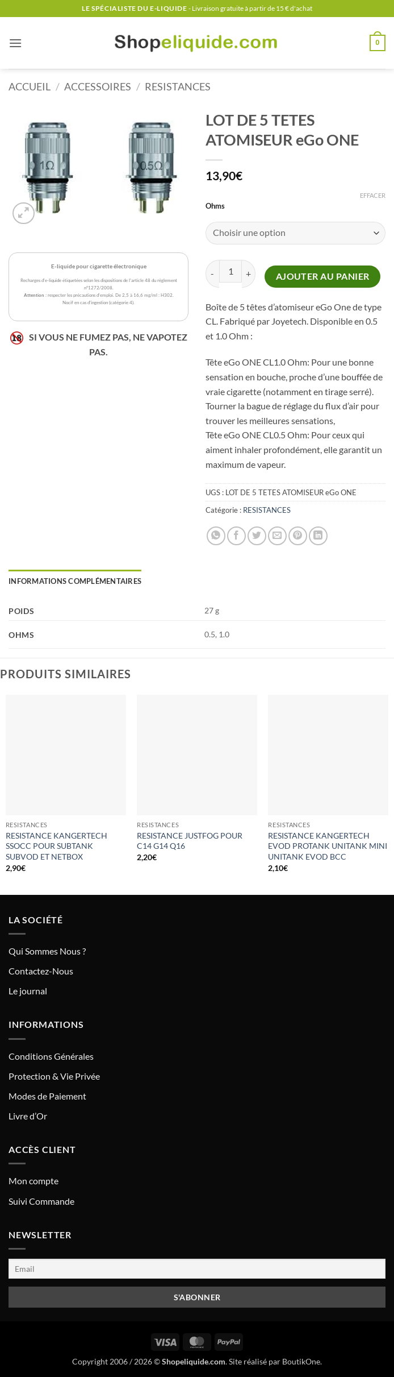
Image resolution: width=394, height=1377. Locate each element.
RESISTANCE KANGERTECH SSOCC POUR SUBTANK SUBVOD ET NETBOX (56, 846)
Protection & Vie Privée (54, 1076)
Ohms (215, 206)
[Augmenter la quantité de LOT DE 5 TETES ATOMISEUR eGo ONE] (248, 274)
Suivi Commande (41, 1201)
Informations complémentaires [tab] (75, 581)
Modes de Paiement (47, 1095)
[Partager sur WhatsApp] (216, 535)
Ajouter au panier (323, 276)
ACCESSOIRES (97, 86)
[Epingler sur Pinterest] (297, 535)
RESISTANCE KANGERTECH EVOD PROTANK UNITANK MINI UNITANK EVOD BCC (327, 846)
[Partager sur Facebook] (236, 535)
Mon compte (33, 1180)
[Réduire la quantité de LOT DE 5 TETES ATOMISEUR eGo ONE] (212, 274)
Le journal (28, 990)
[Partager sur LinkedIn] (318, 535)
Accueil (30, 86)
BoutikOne (301, 1361)
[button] (15, 43)
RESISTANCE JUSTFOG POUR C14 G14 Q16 (189, 841)
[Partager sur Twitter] (257, 535)
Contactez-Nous (41, 970)
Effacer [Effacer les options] (372, 195)
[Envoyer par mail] (277, 535)
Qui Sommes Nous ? (47, 950)
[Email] (197, 1269)
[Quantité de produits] (230, 271)
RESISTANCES (178, 86)
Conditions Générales (51, 1056)
